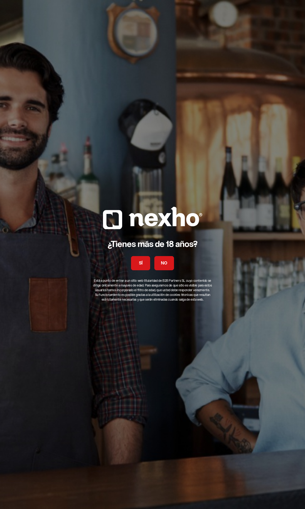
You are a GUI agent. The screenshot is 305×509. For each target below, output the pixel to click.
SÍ (141, 263)
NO (164, 263)
